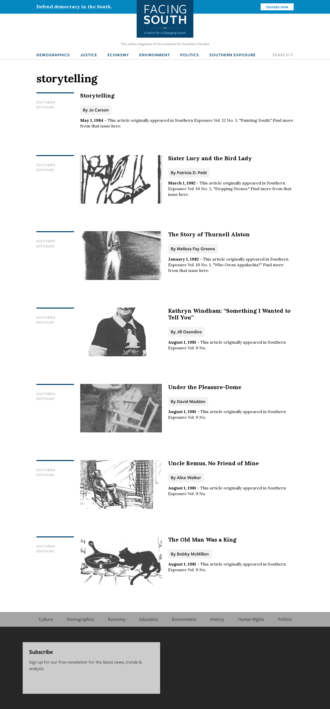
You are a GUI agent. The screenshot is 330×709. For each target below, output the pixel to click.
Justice (88, 54)
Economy (118, 54)
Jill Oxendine (189, 332)
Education (148, 619)
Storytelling (97, 95)
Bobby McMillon (193, 554)
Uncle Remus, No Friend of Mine (213, 463)
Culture (46, 619)
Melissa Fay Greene (196, 249)
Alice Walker (189, 477)
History (217, 619)
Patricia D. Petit (192, 172)
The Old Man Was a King (202, 539)
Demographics (53, 54)
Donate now (277, 6)
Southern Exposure (232, 54)
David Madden (191, 401)
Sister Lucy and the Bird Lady (210, 158)
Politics (189, 54)
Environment (154, 54)
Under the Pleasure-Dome (204, 387)
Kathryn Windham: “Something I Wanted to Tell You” (229, 314)
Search (283, 54)
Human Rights (251, 619)
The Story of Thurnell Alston (209, 234)
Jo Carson (99, 110)
